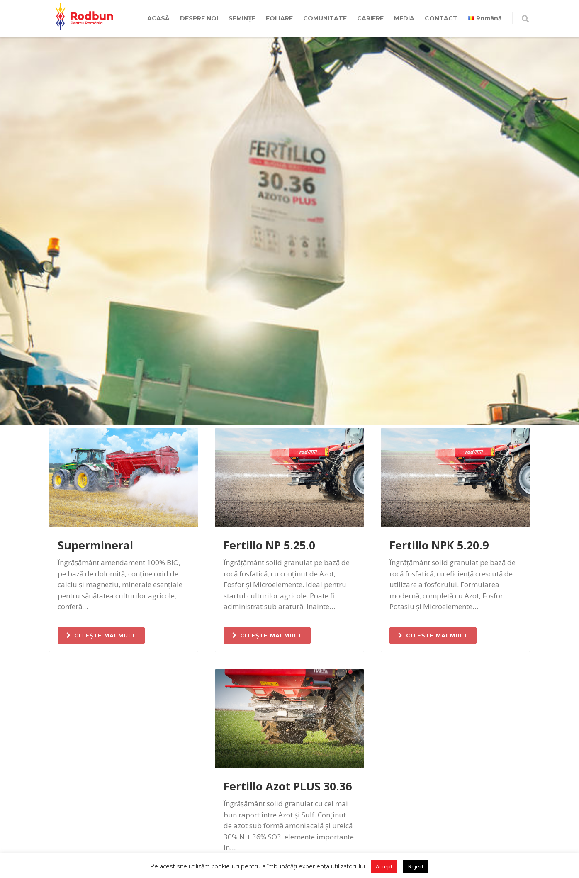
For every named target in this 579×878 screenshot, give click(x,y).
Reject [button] (415, 866)
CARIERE (370, 18)
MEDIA (404, 18)
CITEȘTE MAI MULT (101, 635)
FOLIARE (279, 18)
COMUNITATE (325, 18)
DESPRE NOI (199, 18)
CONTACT (441, 18)
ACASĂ (158, 18)
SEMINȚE (242, 18)
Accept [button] (384, 866)
